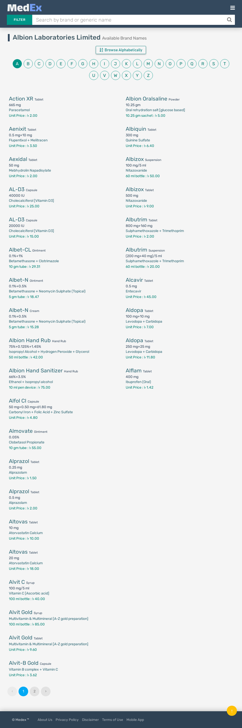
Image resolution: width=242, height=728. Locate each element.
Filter (19, 20)
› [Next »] (45, 691)
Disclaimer (90, 720)
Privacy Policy (67, 720)
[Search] (230, 20)
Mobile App (135, 720)
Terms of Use (112, 720)
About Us (45, 720)
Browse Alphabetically (121, 50)
